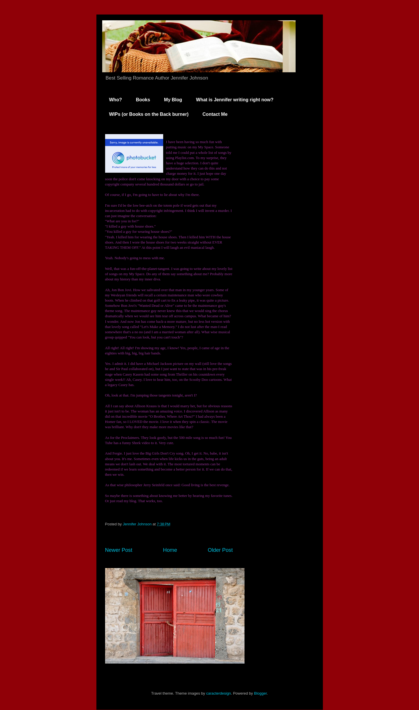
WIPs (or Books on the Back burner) (149, 114)
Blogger (260, 693)
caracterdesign (218, 693)
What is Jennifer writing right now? (235, 99)
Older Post (220, 550)
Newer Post (118, 550)
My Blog (173, 99)
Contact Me (214, 114)
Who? (115, 99)
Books (143, 99)
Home (170, 550)
